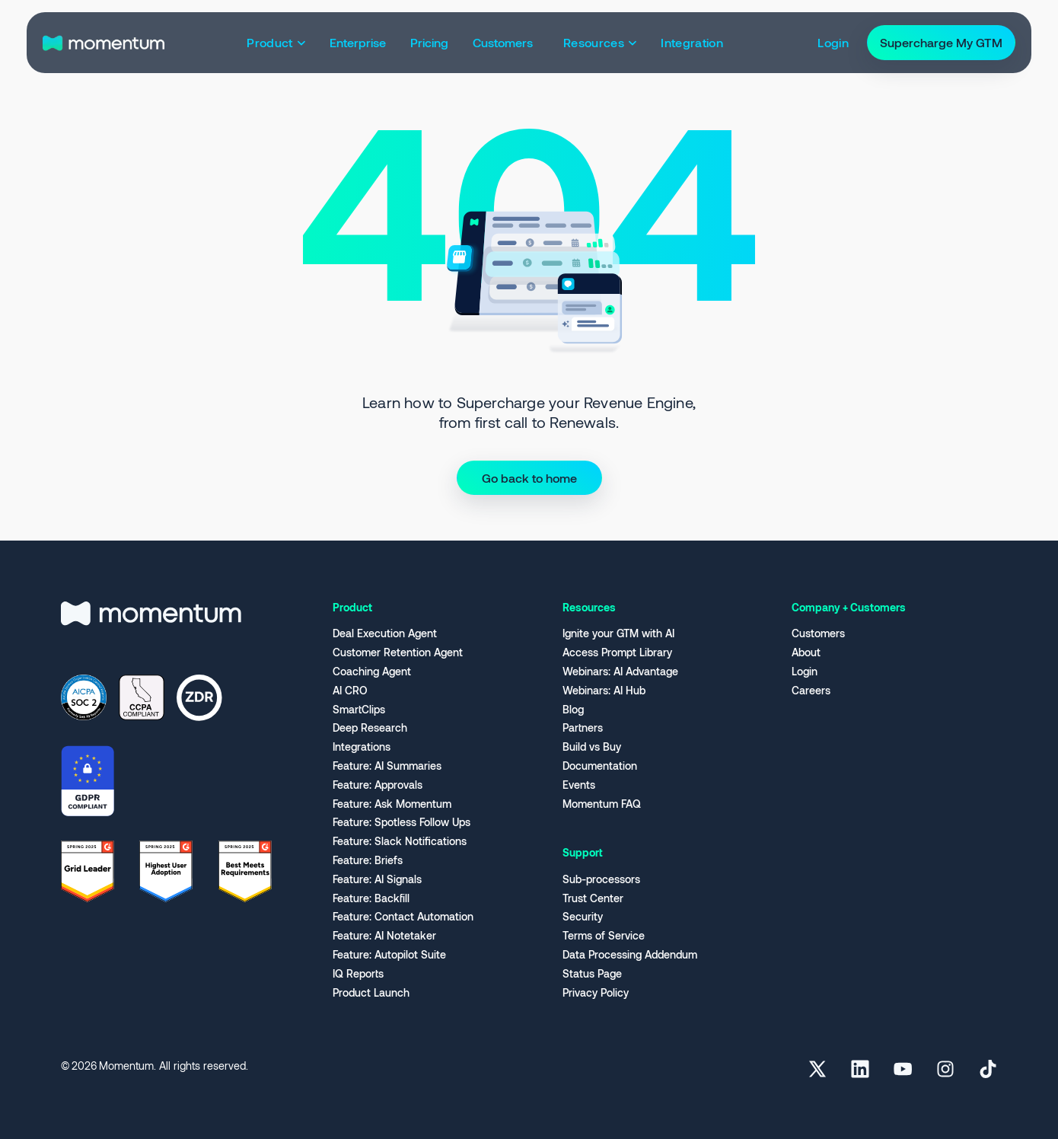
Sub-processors (601, 879)
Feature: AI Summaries (387, 766)
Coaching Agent (372, 671)
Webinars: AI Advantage (620, 671)
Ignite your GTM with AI (618, 633)
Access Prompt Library (617, 652)
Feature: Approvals (377, 785)
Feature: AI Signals (377, 879)
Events (578, 785)
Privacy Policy (595, 993)
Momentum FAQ (601, 804)
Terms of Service (603, 936)
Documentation (599, 766)
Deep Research (370, 728)
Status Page (592, 974)
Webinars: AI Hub (603, 690)
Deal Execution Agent (385, 633)
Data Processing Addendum (629, 955)
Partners (582, 728)
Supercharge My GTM (941, 42)
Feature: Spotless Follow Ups (401, 822)
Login (804, 671)
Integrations (361, 747)
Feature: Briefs (368, 860)
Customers (818, 633)
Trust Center (592, 898)
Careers (811, 690)
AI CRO (350, 690)
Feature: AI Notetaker (384, 936)
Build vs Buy (591, 747)
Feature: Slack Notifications (400, 841)
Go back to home (529, 478)
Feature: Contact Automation (403, 917)
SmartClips (359, 710)
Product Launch (371, 993)
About (806, 652)
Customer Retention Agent (398, 652)
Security (582, 917)
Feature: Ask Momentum (392, 804)
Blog (573, 710)
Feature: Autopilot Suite (389, 955)
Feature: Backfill (371, 898)
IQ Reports (358, 974)
